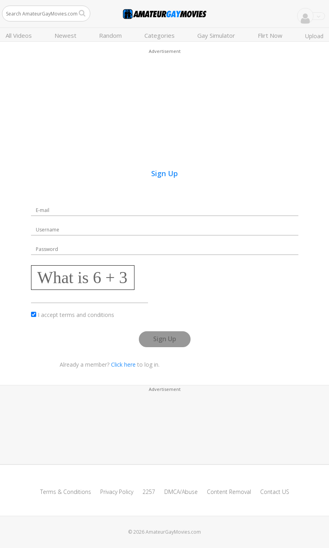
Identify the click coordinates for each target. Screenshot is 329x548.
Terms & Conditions (65, 492)
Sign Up (164, 338)
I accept (76, 315)
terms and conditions (87, 315)
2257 (148, 492)
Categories (159, 35)
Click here (123, 364)
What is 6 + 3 (82, 277)
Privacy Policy (116, 492)
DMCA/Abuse (181, 492)
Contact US (274, 492)
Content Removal (229, 492)
